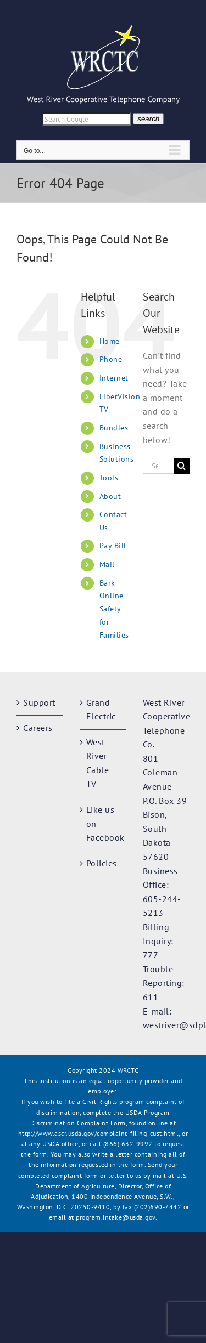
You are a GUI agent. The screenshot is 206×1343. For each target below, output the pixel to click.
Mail (107, 564)
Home (109, 341)
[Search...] (158, 466)
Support (39, 702)
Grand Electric (101, 709)
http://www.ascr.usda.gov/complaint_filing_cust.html (98, 1133)
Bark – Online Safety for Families (114, 609)
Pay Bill (112, 546)
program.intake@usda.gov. (116, 1217)
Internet (114, 378)
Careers (38, 727)
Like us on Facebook (103, 823)
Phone (111, 359)
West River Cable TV (97, 763)
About (110, 496)
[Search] (182, 466)
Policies (101, 863)
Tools (109, 478)
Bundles (114, 428)
